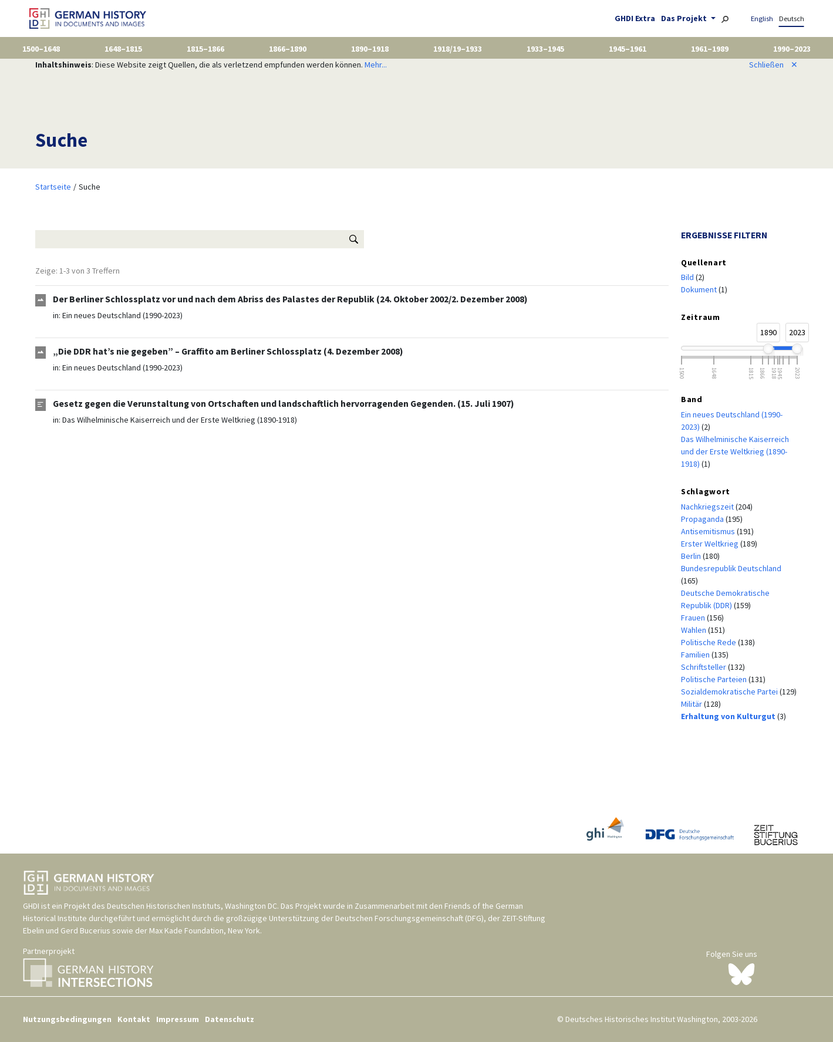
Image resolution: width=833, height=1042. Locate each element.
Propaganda (703, 519)
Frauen (694, 617)
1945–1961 (627, 48)
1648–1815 (123, 48)
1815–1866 (205, 48)
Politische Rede (709, 642)
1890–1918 (370, 48)
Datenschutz (229, 1019)
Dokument (700, 289)
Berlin (692, 556)
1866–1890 (287, 48)
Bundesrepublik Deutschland (731, 568)
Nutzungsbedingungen (67, 1019)
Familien (696, 654)
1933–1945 (545, 48)
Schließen (773, 64)
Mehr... (376, 64)
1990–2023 (792, 48)
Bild (688, 277)
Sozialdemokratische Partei (730, 691)
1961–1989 (710, 48)
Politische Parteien (714, 679)
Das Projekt (685, 18)
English (762, 18)
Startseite (53, 186)
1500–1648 (41, 48)
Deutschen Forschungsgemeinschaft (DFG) (409, 918)
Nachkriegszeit (708, 506)
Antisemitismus (709, 531)
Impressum (177, 1019)
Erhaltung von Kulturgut (729, 716)
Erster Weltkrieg (710, 543)
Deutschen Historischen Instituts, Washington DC (192, 906)
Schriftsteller (704, 667)
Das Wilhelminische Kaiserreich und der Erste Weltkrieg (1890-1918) (179, 419)
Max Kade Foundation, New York (204, 930)
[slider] (768, 348)
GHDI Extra (635, 18)
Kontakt (133, 1019)
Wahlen (694, 630)
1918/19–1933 (457, 48)
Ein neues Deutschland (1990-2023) (122, 315)
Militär (692, 704)
